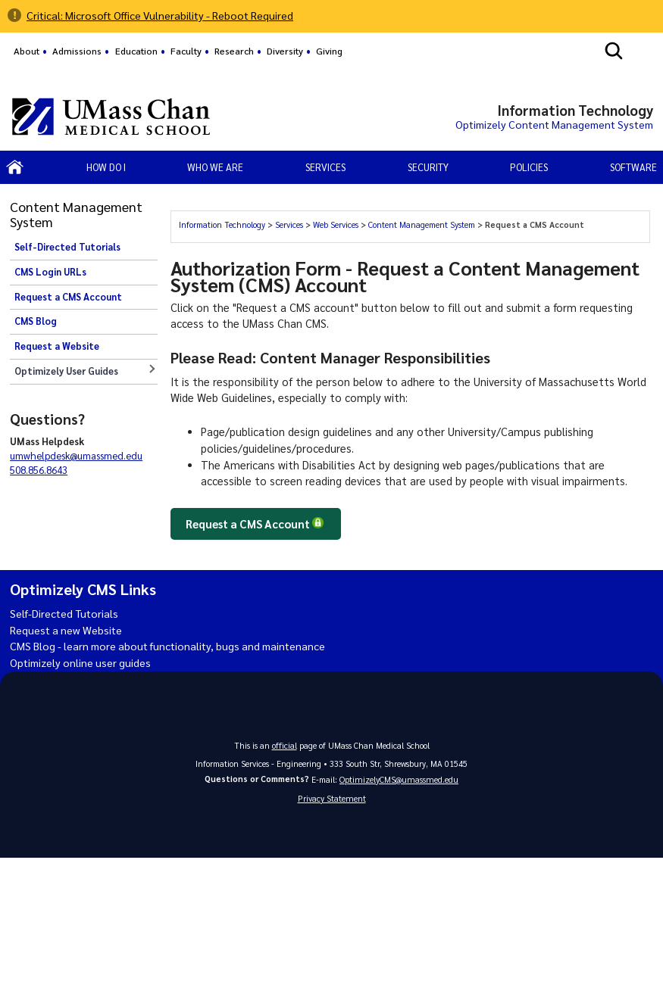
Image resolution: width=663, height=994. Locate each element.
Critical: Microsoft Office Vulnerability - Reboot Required (165, 15)
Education (136, 51)
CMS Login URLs (50, 272)
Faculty (186, 51)
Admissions (77, 51)
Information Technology (222, 224)
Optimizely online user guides (82, 662)
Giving (329, 51)
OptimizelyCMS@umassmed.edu (399, 779)
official (284, 745)
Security (428, 166)
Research (234, 51)
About (26, 51)
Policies (529, 166)
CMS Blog (35, 321)
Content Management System (421, 224)
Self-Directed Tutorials (67, 247)
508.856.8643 (38, 469)
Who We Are (215, 166)
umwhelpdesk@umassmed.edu (76, 455)
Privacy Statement (332, 799)
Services (289, 224)
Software (633, 166)
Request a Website (56, 346)
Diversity (285, 51)
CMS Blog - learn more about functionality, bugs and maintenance (174, 646)
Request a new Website (68, 630)
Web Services (335, 224)
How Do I (106, 166)
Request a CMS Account (68, 297)
